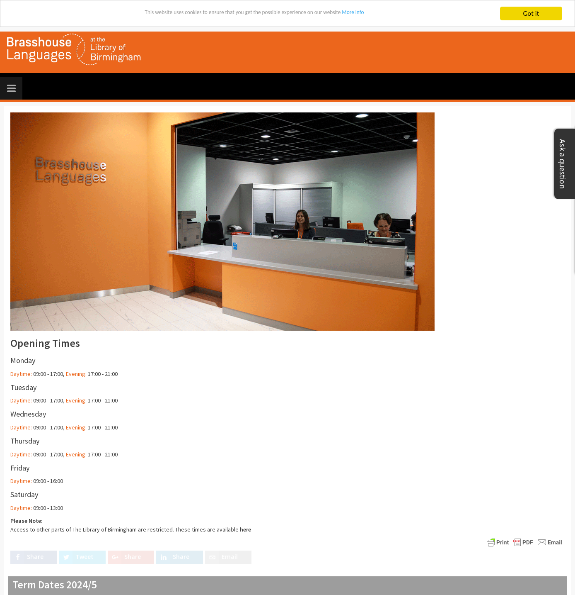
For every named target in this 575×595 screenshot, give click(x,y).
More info (381, 14)
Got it (531, 13)
